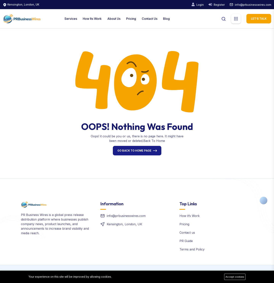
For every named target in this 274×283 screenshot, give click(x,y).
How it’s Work (189, 216)
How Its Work (92, 19)
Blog (166, 19)
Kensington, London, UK (23, 4)
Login (200, 4)
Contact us (187, 232)
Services (71, 19)
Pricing (131, 19)
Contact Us (149, 19)
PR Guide (186, 241)
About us (113, 19)
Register (219, 4)
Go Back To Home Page (134, 150)
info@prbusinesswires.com (253, 4)
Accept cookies (234, 276)
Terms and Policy (192, 249)
